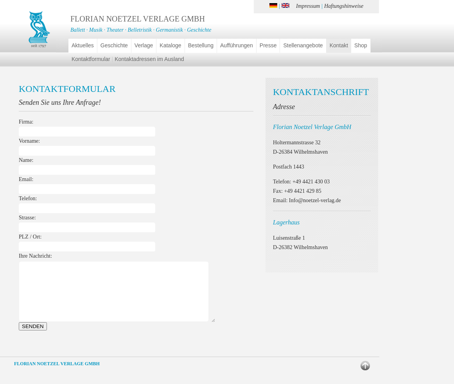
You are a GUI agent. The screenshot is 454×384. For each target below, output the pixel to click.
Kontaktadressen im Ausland (149, 59)
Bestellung (201, 45)
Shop (360, 45)
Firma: (26, 122)
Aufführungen (236, 45)
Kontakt (339, 45)
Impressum (308, 6)
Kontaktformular (91, 59)
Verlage (144, 45)
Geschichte (114, 45)
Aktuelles (83, 45)
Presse (268, 45)
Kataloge (170, 45)
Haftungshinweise (343, 6)
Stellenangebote (303, 45)
